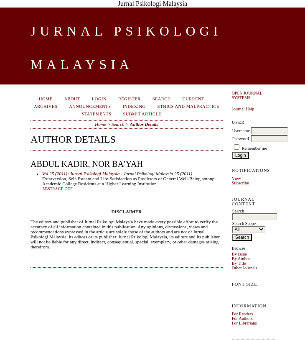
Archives (45, 106)
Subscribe (240, 183)
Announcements (90, 106)
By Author (241, 258)
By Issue (239, 254)
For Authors (242, 318)
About (72, 99)
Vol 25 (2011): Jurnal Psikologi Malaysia (80, 173)
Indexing (134, 106)
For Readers (242, 314)
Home (46, 99)
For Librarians (244, 323)
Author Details (144, 124)
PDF (68, 189)
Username (241, 130)
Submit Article (142, 114)
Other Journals (244, 268)
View (236, 178)
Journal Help (243, 109)
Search (161, 99)
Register (129, 99)
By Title (239, 263)
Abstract (52, 189)
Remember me (254, 148)
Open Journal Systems (247, 95)
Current (193, 99)
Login (99, 99)
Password (240, 138)
